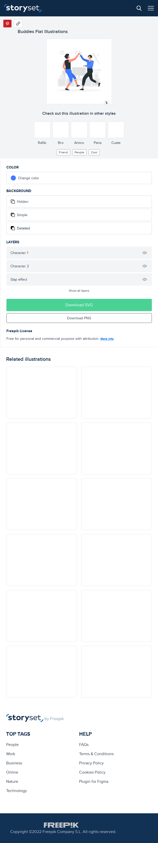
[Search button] (139, 8)
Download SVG (79, 305)
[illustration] (41, 392)
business (14, 763)
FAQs (84, 744)
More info (107, 339)
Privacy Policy (91, 763)
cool (94, 152)
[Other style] (42, 130)
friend (63, 152)
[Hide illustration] (145, 253)
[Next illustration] (106, 103)
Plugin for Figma (93, 781)
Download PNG (79, 318)
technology (16, 791)
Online (12, 772)
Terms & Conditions (96, 754)
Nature (12, 781)
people (79, 152)
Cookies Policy (92, 772)
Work (10, 754)
